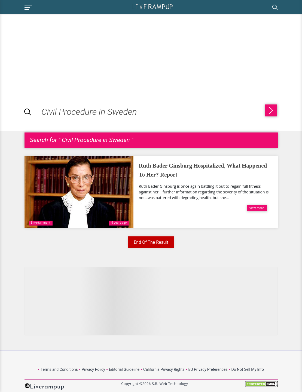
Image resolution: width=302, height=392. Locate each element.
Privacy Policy (93, 369)
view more (256, 208)
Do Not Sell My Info (247, 369)
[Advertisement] (45, 52)
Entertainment (40, 222)
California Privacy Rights (163, 369)
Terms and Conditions (59, 369)
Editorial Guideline (124, 369)
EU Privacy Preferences (208, 369)
